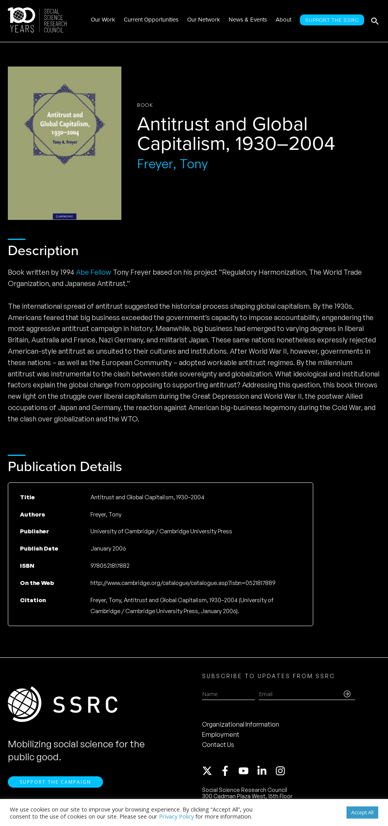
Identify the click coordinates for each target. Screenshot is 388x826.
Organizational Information (240, 724)
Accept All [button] (362, 812)
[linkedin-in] (265, 771)
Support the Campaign (55, 782)
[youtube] (247, 771)
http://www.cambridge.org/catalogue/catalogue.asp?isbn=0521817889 (182, 583)
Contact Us (218, 745)
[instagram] (282, 771)
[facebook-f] (228, 771)
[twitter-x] (210, 771)
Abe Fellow (93, 272)
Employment (220, 734)
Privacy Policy (176, 816)
